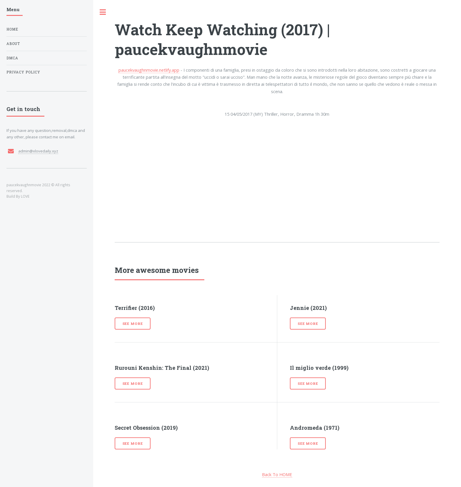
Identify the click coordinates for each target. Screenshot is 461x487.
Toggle (103, 12)
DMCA (12, 58)
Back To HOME (277, 474)
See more (133, 323)
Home (12, 29)
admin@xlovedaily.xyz (38, 151)
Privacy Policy (23, 72)
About (13, 43)
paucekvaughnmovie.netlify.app (148, 70)
